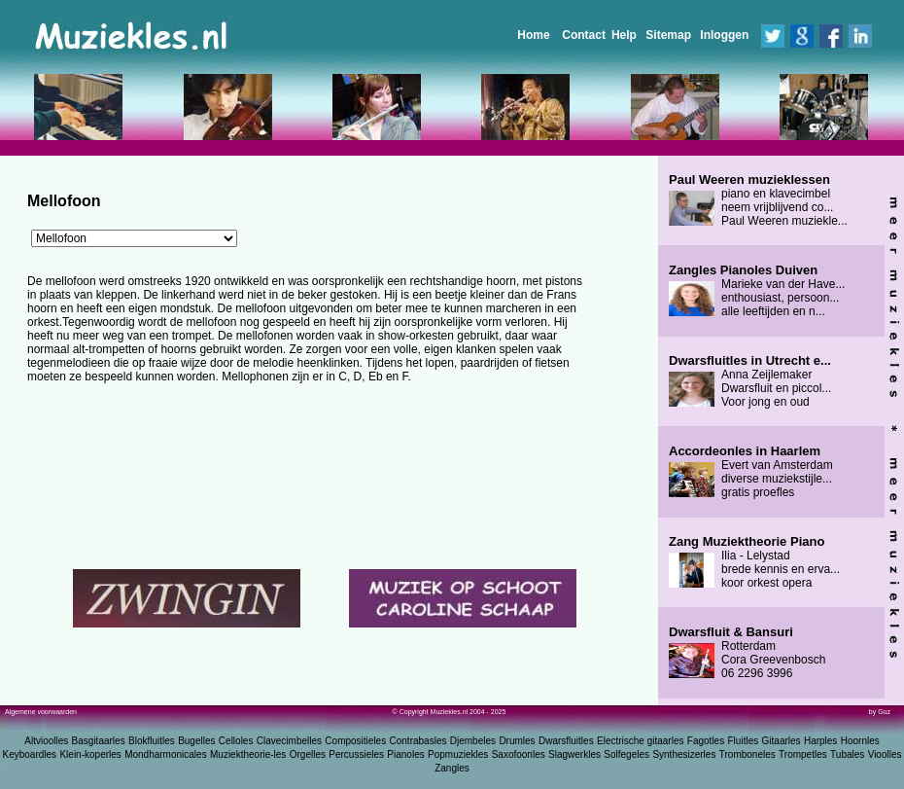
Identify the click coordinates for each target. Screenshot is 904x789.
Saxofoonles (518, 754)
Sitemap (668, 35)
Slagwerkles (574, 754)
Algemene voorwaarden (41, 711)
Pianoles (405, 754)
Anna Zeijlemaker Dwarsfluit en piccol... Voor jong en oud (750, 381)
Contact (584, 35)
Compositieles (355, 740)
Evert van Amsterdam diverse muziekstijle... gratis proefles (751, 472)
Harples (820, 740)
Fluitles (743, 740)
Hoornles (860, 740)
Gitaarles (781, 740)
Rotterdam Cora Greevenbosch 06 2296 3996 (747, 653)
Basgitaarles (98, 740)
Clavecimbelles (289, 740)
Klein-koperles (90, 754)
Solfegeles (626, 754)
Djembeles (473, 740)
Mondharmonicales (165, 754)
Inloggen (724, 35)
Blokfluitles (151, 740)
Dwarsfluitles (566, 740)
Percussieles (356, 754)
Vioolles (885, 754)
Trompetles (803, 754)
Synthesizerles (683, 754)
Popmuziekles (458, 754)
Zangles (452, 768)
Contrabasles (418, 740)
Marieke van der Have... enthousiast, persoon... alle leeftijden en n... (757, 291)
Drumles (517, 740)
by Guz (879, 711)
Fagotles (705, 740)
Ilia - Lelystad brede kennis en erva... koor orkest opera (754, 562)
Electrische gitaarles (640, 740)
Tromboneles (747, 754)
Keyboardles (30, 754)
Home (533, 35)
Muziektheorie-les (248, 754)
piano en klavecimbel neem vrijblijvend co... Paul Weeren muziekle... (758, 200)
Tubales (847, 754)
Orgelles (308, 754)
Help (624, 35)
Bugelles (196, 740)
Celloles (236, 740)
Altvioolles (46, 740)
